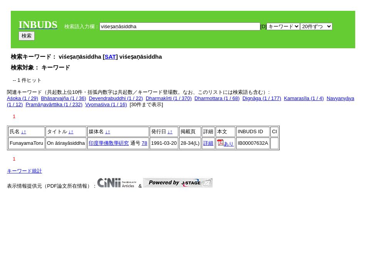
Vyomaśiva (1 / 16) (106, 104)
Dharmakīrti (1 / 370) (169, 98)
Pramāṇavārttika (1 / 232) (53, 104)
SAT (110, 56)
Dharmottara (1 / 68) (217, 98)
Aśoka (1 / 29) (22, 98)
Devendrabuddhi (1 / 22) (116, 98)
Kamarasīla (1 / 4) (304, 98)
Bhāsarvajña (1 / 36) (63, 98)
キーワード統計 (24, 171)
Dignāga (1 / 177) (262, 98)
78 (144, 143)
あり (225, 144)
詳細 (208, 143)
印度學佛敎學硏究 (109, 143)
